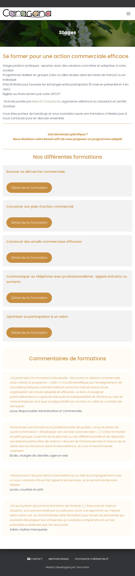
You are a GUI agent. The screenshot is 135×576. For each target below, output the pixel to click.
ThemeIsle (82, 567)
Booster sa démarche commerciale (35, 171)
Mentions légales (59, 558)
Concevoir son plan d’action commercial (39, 206)
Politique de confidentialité (91, 558)
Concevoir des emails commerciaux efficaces (44, 241)
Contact (34, 559)
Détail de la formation (29, 187)
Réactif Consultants (46, 101)
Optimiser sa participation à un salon (37, 316)
